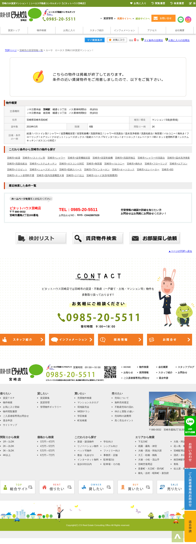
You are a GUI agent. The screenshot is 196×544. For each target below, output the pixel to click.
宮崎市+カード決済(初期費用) (102, 175)
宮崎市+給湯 (13, 157)
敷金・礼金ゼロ (85, 455)
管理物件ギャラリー (50, 407)
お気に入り (69, 30)
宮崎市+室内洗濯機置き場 (50, 175)
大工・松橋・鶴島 (147, 455)
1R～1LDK (8, 441)
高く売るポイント (124, 420)
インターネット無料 (88, 459)
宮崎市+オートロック (123, 169)
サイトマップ (10, 425)
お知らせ (128, 372)
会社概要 (179, 30)
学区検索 (82, 416)
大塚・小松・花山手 (148, 459)
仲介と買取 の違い (124, 411)
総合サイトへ (143, 18)
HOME (127, 367)
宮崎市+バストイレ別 (34, 157)
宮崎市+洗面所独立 (125, 157)
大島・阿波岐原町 (183, 441)
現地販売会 (83, 407)
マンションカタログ (88, 402)
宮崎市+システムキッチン (43, 163)
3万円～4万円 (47, 441)
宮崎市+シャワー (56, 157)
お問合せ (182, 372)
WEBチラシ (83, 411)
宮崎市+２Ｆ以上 (75, 175)
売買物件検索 (84, 398)
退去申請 (163, 378)
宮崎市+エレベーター (148, 169)
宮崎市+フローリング (156, 163)
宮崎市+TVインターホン (97, 169)
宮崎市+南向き (134, 163)
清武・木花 (179, 455)
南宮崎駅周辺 (181, 459)
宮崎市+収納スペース (70, 169)
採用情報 (144, 372)
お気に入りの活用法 (179, 40)
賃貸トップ (14, 30)
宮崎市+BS (167, 169)
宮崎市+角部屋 (94, 163)
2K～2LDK (8, 446)
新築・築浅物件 (85, 441)
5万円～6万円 (47, 450)
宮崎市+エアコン (178, 163)
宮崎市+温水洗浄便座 (178, 157)
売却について (122, 398)
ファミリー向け (111, 450)
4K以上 (7, 455)
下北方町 (143, 441)
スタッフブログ (186, 367)
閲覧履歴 (158, 3)
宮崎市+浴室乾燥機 (103, 157)
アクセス (152, 30)
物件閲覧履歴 (10, 411)
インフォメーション (124, 30)
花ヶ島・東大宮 (182, 446)
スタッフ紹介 (97, 30)
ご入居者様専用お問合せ (136, 378)
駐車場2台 (108, 459)
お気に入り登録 (11, 407)
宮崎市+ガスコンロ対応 (71, 163)
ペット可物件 (84, 450)
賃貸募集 (45, 398)
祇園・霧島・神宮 (147, 446)
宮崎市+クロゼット (17, 169)
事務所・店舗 (110, 455)
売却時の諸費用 (123, 416)
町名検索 (82, 420)
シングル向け (110, 446)
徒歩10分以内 (84, 464)
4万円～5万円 (47, 446)
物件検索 (41, 30)
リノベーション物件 (88, 446)
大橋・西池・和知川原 (150, 450)
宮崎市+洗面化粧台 (17, 163)
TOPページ (11, 50)
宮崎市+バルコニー (114, 163)
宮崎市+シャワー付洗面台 (151, 157)
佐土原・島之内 (182, 468)
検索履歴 (177, 3)
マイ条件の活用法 (153, 40)
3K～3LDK (8, 450)
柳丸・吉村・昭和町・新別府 (153, 473)
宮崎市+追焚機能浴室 (79, 157)
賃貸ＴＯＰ (9, 398)
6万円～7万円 (47, 455)
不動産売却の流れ (124, 407)
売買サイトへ (124, 18)
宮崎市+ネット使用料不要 (20, 175)
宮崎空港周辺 (145, 464)
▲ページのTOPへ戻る (180, 251)
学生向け (108, 441)
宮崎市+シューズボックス (43, 169)
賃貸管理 (108, 18)
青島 (176, 464)
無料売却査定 (122, 402)
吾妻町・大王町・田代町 (151, 468)
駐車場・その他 (111, 464)
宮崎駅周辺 (179, 450)
